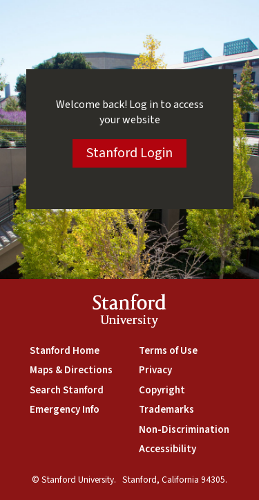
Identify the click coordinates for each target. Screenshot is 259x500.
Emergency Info (64, 409)
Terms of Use (168, 350)
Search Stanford (67, 390)
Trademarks (166, 409)
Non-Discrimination (184, 429)
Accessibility (167, 449)
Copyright (162, 390)
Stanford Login (129, 153)
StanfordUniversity (129, 313)
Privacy (155, 370)
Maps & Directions (71, 370)
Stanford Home (64, 350)
